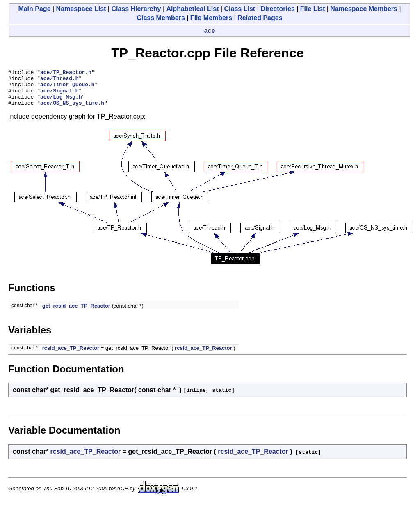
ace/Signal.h (59, 95)
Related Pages (259, 17)
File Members (211, 17)
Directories (277, 8)
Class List (239, 8)
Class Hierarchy (136, 8)
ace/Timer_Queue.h (67, 88)
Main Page (34, 8)
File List (312, 8)
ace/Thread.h (59, 80)
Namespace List (81, 8)
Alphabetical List (192, 8)
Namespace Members (363, 8)
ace (209, 30)
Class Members (161, 17)
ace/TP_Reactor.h (65, 73)
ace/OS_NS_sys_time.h (72, 110)
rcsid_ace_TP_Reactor (70, 355)
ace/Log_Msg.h (61, 102)
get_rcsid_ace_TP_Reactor (76, 313)
